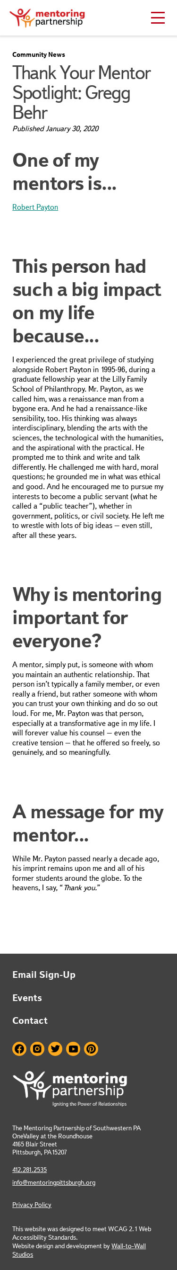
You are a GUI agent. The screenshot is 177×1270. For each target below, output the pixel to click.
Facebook (19, 1049)
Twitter (55, 1049)
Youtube (73, 1049)
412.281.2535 (29, 1169)
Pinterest (91, 1049)
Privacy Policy (31, 1204)
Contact (30, 1020)
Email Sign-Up (44, 974)
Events (27, 997)
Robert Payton (35, 207)
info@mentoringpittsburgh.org (53, 1182)
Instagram (37, 1049)
